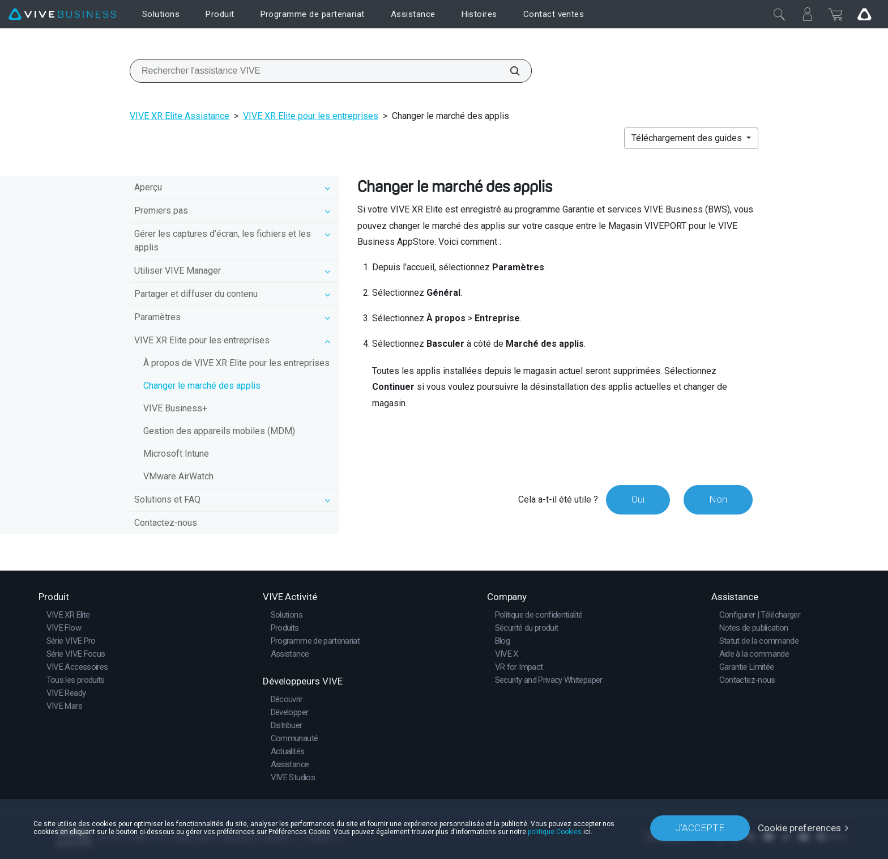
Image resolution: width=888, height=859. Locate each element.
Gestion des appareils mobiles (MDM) (219, 431)
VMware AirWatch (178, 476)
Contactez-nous (165, 522)
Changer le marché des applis (202, 385)
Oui (637, 499)
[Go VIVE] (864, 14)
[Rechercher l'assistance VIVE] (508, 70)
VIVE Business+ (175, 408)
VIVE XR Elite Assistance (179, 115)
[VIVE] (62, 14)
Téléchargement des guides (687, 138)
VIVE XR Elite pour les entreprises (310, 115)
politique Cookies (555, 832)
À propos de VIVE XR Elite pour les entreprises (236, 363)
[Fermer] (779, 14)
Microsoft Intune (176, 453)
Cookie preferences (799, 828)
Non (718, 499)
